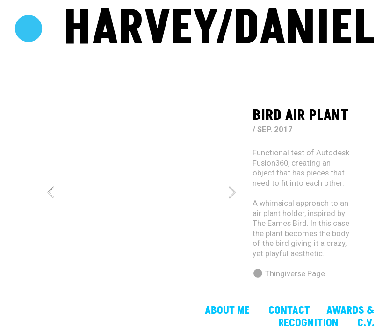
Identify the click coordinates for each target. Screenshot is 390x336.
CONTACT (289, 310)
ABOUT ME (228, 310)
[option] (141, 192)
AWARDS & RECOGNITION (326, 316)
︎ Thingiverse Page (289, 273)
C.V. (366, 322)
